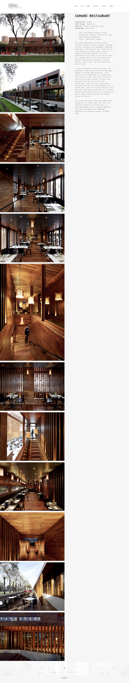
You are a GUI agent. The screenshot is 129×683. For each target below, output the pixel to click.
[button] (118, 6)
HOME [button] (76, 6)
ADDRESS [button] (111, 6)
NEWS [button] (82, 6)
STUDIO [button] (104, 6)
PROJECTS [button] (96, 6)
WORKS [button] (88, 6)
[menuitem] (64, 677)
